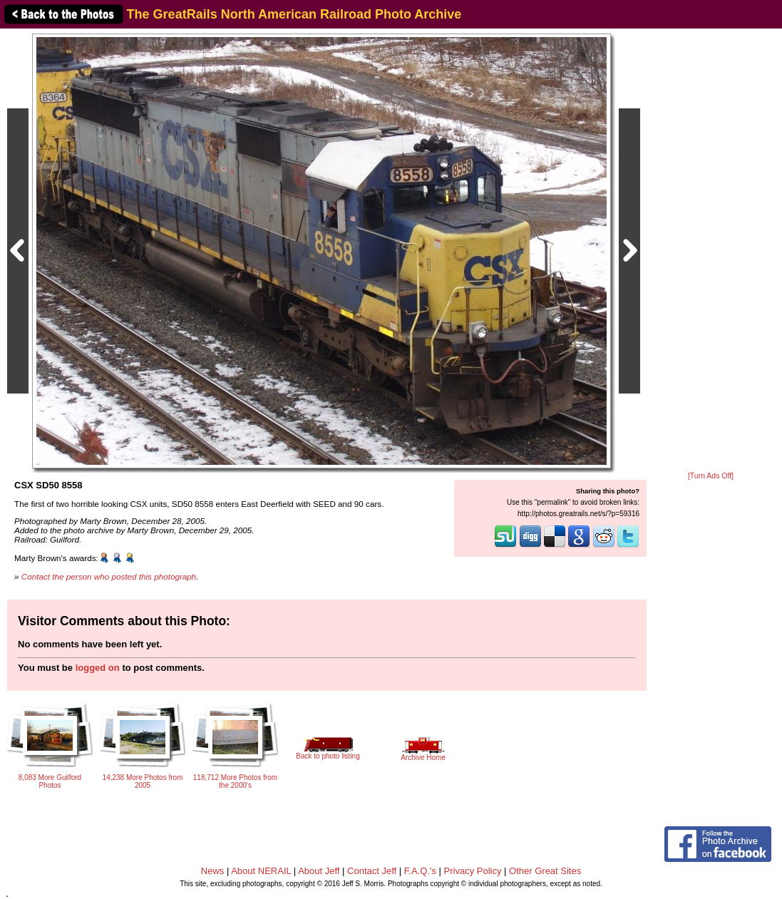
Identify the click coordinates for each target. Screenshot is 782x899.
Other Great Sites (545, 870)
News (213, 870)
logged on (98, 667)
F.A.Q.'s (420, 870)
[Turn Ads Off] (711, 476)
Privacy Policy (473, 870)
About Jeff (318, 870)
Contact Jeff (371, 870)
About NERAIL (261, 870)
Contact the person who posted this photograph (109, 576)
